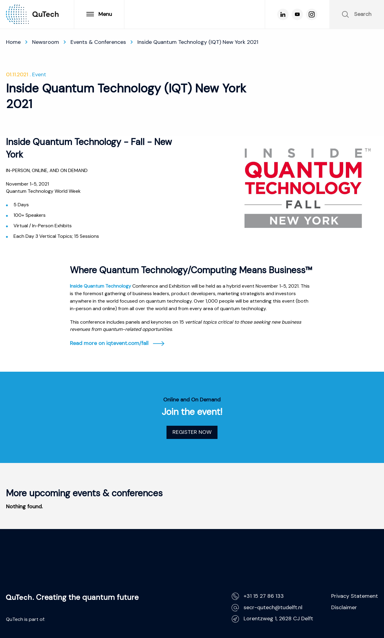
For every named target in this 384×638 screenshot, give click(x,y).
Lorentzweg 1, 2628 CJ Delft (272, 618)
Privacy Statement (354, 596)
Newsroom (45, 42)
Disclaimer (344, 607)
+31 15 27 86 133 (258, 596)
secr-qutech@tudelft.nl (267, 607)
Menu (99, 14)
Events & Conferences (98, 42)
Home (13, 42)
